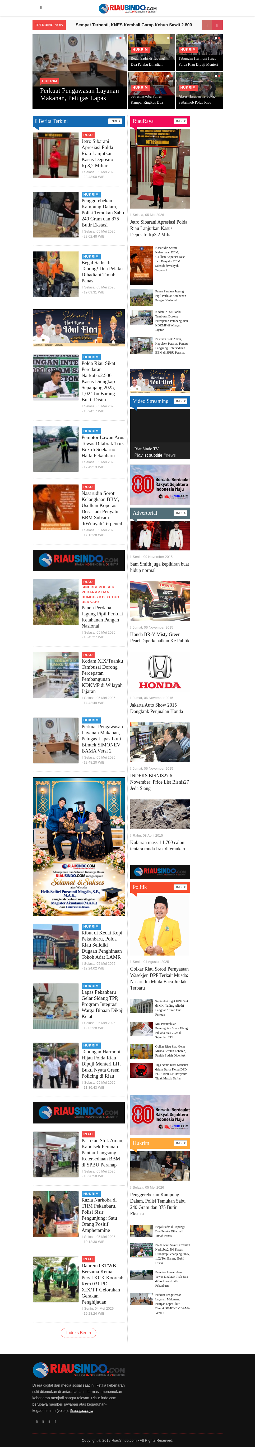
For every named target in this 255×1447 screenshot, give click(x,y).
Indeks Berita (78, 1332)
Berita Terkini (51, 121)
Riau (88, 135)
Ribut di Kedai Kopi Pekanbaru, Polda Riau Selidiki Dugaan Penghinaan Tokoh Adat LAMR (102, 945)
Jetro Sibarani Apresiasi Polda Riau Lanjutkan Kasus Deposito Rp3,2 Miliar (97, 153)
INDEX (115, 121)
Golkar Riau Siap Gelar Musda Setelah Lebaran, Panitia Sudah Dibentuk (170, 1051)
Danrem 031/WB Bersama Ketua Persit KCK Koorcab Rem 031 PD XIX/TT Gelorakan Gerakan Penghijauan (102, 1284)
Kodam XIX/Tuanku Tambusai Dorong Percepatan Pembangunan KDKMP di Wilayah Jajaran (171, 321)
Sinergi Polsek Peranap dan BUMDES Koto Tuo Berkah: (100, 594)
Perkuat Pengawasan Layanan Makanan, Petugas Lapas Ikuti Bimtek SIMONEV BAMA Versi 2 (102, 739)
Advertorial (145, 513)
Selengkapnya (81, 1411)
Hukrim (50, 81)
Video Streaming (151, 401)
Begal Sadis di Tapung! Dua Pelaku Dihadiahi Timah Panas (148, 64)
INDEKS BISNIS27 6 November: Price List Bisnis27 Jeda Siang (159, 782)
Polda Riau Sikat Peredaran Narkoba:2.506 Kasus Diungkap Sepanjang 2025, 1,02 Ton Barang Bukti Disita (98, 381)
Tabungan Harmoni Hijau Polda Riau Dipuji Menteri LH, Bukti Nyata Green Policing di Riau (101, 1064)
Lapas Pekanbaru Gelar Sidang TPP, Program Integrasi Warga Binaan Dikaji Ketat (103, 1004)
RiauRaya (143, 121)
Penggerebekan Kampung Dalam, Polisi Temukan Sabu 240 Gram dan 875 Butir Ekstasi (103, 213)
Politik (140, 887)
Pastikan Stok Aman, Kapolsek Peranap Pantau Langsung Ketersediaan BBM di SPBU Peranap (103, 1153)
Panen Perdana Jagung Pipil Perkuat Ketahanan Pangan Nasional (170, 296)
